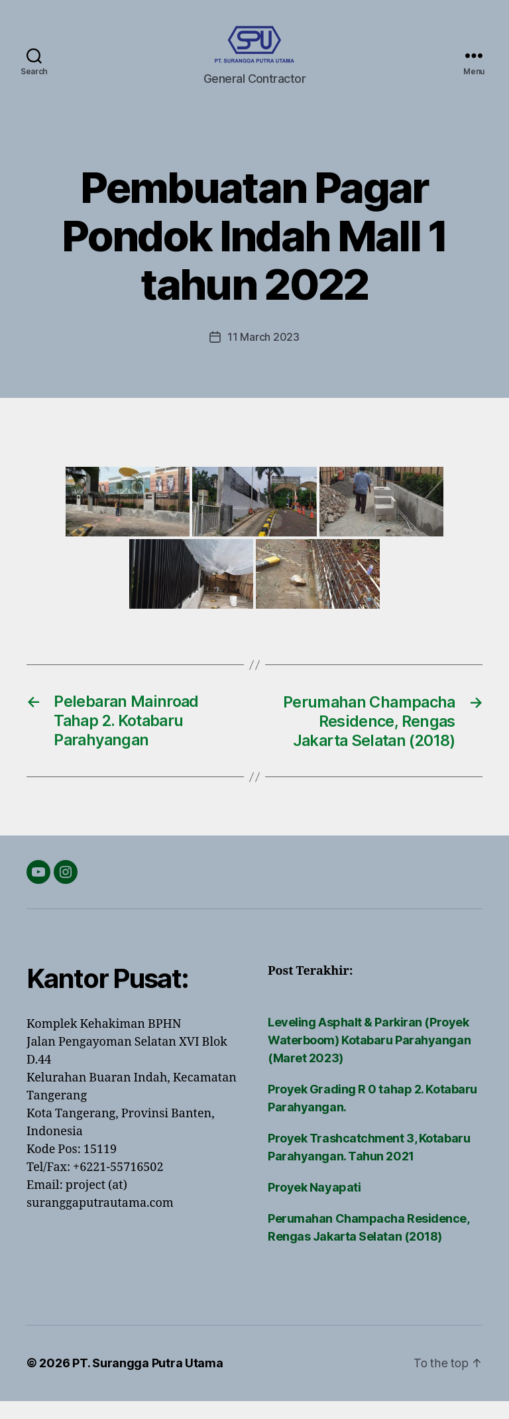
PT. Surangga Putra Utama (147, 1381)
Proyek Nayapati (314, 1206)
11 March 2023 (263, 356)
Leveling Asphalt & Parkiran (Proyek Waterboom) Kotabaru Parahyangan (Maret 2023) (369, 1058)
